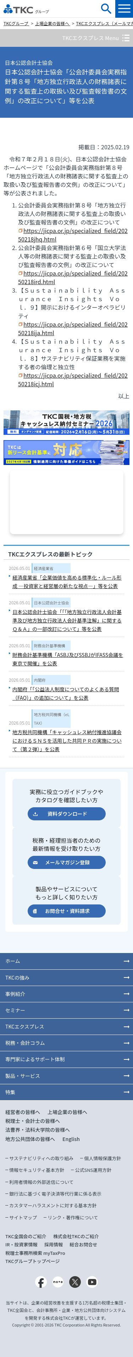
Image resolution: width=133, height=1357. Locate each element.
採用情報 (53, 1244)
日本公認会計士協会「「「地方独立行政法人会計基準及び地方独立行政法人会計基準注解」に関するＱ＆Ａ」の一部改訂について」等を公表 (67, 620)
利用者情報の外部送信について (41, 1182)
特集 (10, 1092)
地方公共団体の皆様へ (30, 1138)
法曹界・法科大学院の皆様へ (37, 1129)
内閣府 (40, 680)
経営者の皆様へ (22, 1111)
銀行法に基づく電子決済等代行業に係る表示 (55, 1193)
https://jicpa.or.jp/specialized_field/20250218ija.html (73, 328)
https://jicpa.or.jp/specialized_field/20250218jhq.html (73, 234)
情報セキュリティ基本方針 (36, 1170)
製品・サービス (22, 1075)
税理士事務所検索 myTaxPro (35, 1253)
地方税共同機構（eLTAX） (52, 718)
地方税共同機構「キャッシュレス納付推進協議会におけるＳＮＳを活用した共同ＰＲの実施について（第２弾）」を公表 (67, 741)
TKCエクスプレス (24, 1026)
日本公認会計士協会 (51, 602)
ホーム (12, 960)
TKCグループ (16, 23)
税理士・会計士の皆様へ (32, 1120)
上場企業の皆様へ (52, 23)
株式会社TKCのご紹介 (76, 1236)
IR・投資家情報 (21, 1244)
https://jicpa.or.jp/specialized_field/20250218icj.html (73, 379)
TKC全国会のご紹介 (25, 1236)
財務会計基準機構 (49, 645)
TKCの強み (17, 977)
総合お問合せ (84, 1244)
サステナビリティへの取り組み (41, 1158)
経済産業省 (44, 568)
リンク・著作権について (73, 1217)
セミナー (15, 1010)
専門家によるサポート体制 (35, 1059)
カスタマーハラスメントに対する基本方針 (52, 1205)
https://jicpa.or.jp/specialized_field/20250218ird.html (73, 277)
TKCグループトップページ (32, 1261)
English (71, 1138)
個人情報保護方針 (102, 1158)
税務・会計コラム (25, 1042)
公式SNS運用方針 (93, 1170)
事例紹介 (15, 993)
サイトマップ (23, 1217)
